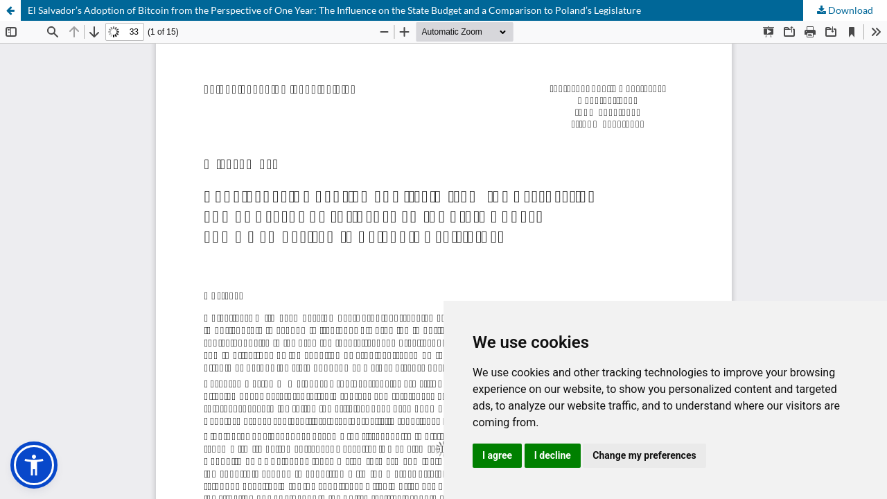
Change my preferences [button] (644, 455)
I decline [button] (552, 455)
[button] (34, 465)
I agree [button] (497, 455)
